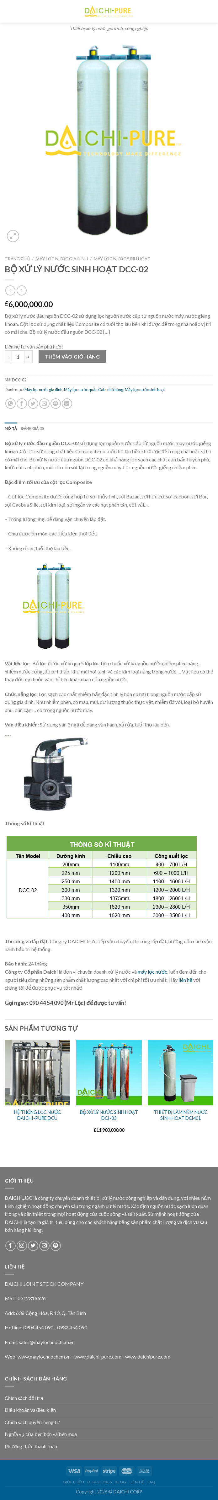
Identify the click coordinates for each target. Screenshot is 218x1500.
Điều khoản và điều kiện (30, 1410)
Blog (120, 1482)
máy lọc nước (152, 972)
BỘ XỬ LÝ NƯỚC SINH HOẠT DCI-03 (109, 1115)
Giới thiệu (73, 1482)
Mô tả (11, 428)
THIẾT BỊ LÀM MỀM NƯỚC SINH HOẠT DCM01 (181, 1115)
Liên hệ (137, 1482)
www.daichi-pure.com (97, 1356)
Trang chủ (17, 258)
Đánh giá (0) (32, 428)
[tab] (11, 428)
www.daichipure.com (147, 1356)
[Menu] (8, 11)
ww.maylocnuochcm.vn (46, 1356)
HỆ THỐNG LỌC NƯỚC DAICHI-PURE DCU (37, 1115)
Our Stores (99, 1482)
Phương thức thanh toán (31, 1446)
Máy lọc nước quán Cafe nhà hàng (93, 389)
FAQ (151, 1482)
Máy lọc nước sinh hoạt (122, 258)
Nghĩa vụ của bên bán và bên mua (41, 1434)
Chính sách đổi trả (24, 1398)
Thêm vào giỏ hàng (72, 356)
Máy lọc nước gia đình (62, 258)
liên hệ (185, 980)
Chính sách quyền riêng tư (32, 1422)
